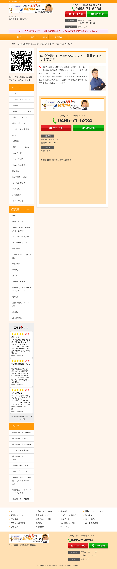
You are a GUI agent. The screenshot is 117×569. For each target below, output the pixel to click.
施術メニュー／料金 (38, 37)
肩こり (15, 276)
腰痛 (14, 215)
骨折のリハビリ (18, 221)
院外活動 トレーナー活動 (21, 458)
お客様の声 (17, 195)
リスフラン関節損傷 (20, 237)
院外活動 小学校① (20, 438)
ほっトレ (16, 135)
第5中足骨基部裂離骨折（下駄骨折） (21, 229)
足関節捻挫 (17, 318)
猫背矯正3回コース (20, 465)
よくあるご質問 (23, 44)
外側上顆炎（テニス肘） (20, 304)
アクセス (16, 189)
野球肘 (15, 297)
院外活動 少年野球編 (21, 444)
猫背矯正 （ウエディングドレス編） (21, 491)
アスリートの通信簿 (20, 129)
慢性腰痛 (16, 249)
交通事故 (58, 37)
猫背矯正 (16, 105)
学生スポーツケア (19, 123)
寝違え (15, 270)
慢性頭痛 (16, 264)
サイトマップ (18, 201)
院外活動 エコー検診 (21, 432)
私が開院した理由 (19, 177)
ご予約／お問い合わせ (21, 99)
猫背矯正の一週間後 (20, 499)
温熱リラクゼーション (21, 111)
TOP (19, 37)
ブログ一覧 (17, 153)
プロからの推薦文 (19, 165)
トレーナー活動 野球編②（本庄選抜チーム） (21, 481)
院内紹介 (16, 171)
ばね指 (15, 312)
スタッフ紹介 (18, 159)
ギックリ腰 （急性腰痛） (21, 256)
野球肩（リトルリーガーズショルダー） (21, 289)
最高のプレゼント (19, 471)
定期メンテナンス (19, 117)
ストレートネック (19, 243)
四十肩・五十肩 (18, 282)
